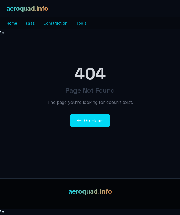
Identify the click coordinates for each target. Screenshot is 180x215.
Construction (55, 23)
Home (11, 23)
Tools (81, 23)
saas (30, 23)
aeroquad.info (27, 8)
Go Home (90, 120)
